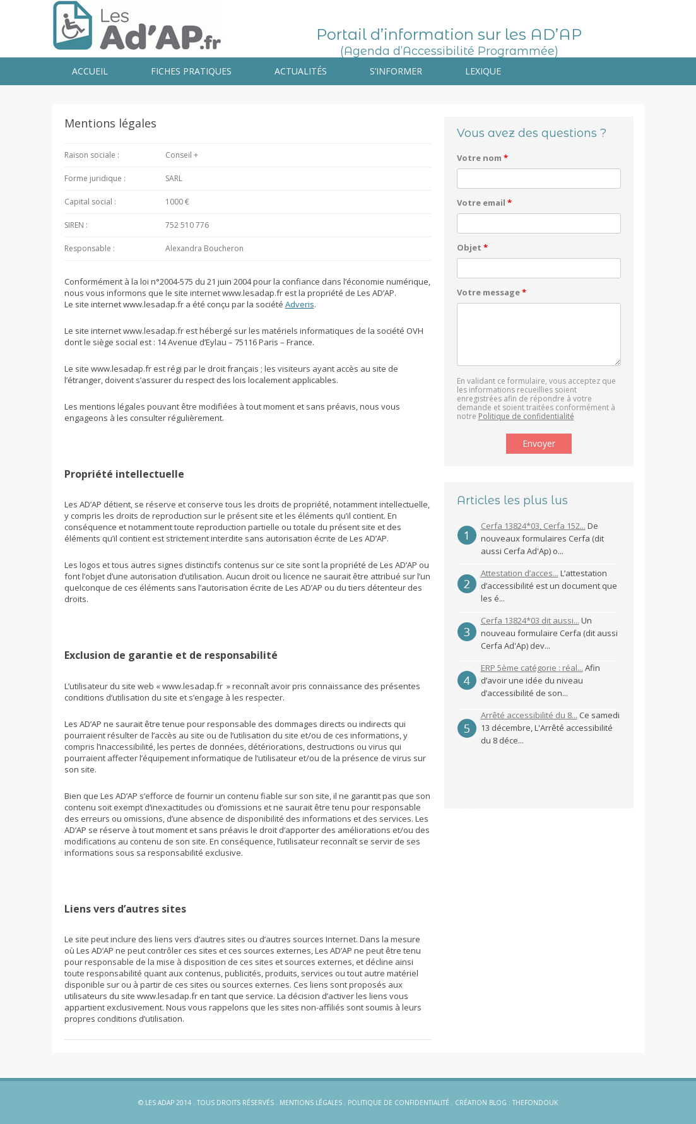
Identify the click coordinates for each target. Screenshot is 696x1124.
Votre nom (482, 157)
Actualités (300, 71)
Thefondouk (535, 1102)
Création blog (481, 1102)
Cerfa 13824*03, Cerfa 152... (533, 525)
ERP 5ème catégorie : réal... (532, 667)
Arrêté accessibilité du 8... (529, 715)
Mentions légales (311, 1102)
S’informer (396, 71)
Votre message (491, 292)
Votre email (484, 202)
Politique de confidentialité (526, 416)
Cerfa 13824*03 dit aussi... (530, 620)
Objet (472, 247)
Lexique (483, 71)
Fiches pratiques (191, 71)
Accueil (90, 71)
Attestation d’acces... (519, 573)
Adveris (299, 304)
